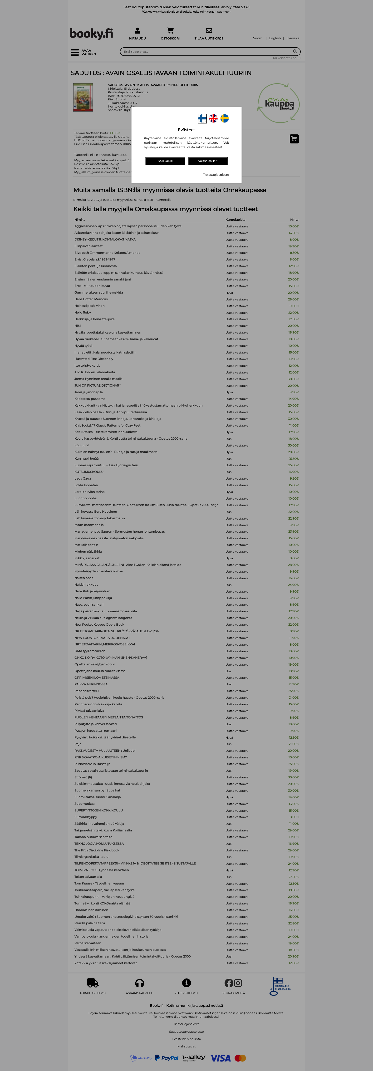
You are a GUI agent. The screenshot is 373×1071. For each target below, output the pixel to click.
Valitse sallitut (207, 161)
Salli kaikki (165, 161)
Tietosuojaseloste (216, 175)
